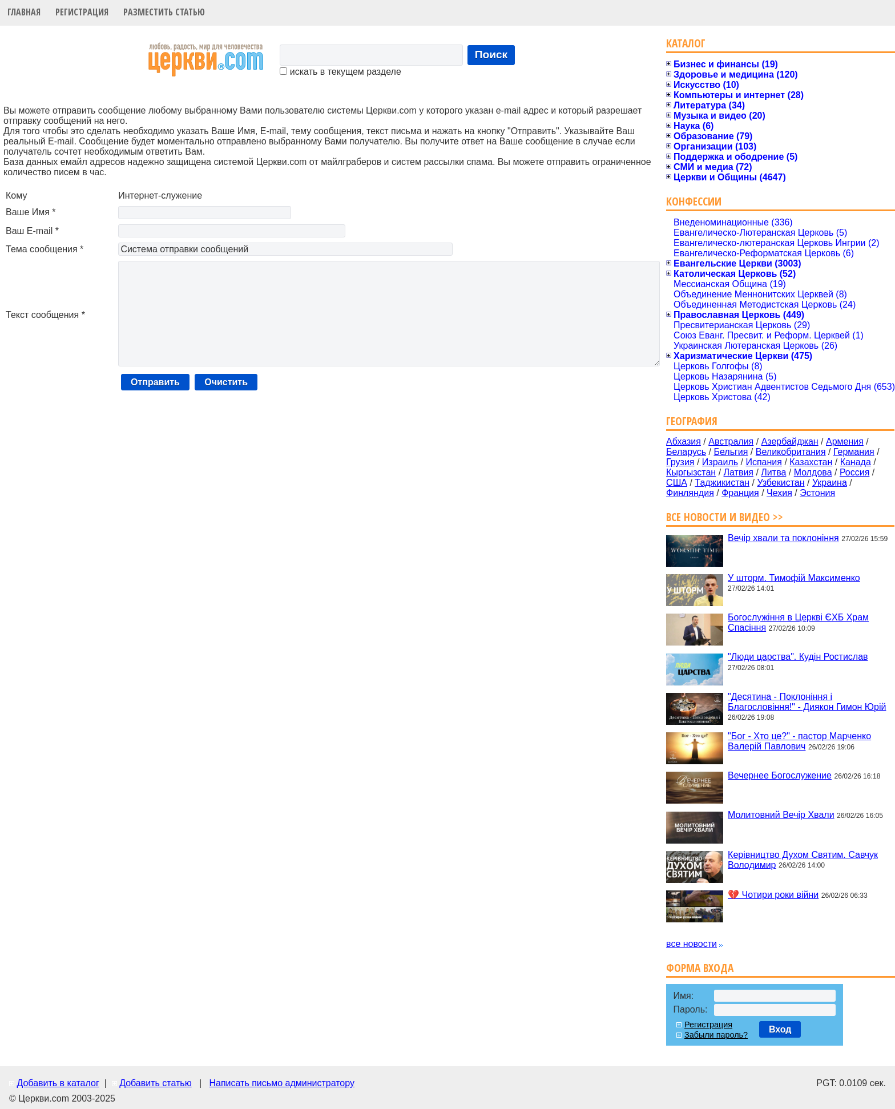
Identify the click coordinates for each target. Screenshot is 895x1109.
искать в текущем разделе (340, 71)
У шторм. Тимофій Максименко (794, 577)
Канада (855, 462)
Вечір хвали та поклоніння (783, 538)
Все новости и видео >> (724, 517)
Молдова (813, 472)
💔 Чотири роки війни (773, 895)
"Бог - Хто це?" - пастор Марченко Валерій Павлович (799, 741)
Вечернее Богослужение (780, 775)
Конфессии (693, 201)
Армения (845, 441)
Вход (780, 1029)
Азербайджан (790, 441)
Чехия (779, 493)
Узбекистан (780, 482)
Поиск (491, 55)
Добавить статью (155, 1083)
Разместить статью (164, 12)
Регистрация (81, 12)
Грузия (680, 462)
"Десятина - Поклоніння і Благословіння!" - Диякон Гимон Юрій (807, 701)
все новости (691, 944)
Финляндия (690, 493)
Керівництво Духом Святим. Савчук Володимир (803, 859)
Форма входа (699, 967)
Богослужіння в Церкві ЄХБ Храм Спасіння (798, 622)
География (691, 421)
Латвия (738, 472)
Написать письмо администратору (281, 1083)
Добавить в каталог (58, 1083)
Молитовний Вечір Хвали (781, 815)
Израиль (720, 462)
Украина (829, 482)
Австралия (730, 441)
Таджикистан (722, 482)
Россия (854, 472)
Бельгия (730, 452)
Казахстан (810, 462)
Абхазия (683, 441)
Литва (773, 472)
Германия (853, 452)
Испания (763, 462)
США (676, 482)
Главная (24, 12)
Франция (740, 493)
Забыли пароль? (716, 1034)
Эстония (817, 493)
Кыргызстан (691, 472)
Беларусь (686, 452)
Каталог (685, 43)
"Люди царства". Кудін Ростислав (798, 657)
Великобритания (791, 452)
